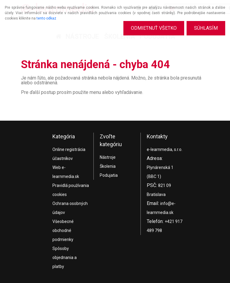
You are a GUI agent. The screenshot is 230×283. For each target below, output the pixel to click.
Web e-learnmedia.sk (65, 172)
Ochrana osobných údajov (70, 208)
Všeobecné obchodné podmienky (63, 230)
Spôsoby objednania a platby (64, 257)
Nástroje (108, 157)
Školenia (108, 166)
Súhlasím (206, 28)
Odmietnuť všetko (154, 28)
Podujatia (109, 175)
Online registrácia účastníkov (68, 154)
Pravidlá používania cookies (70, 190)
